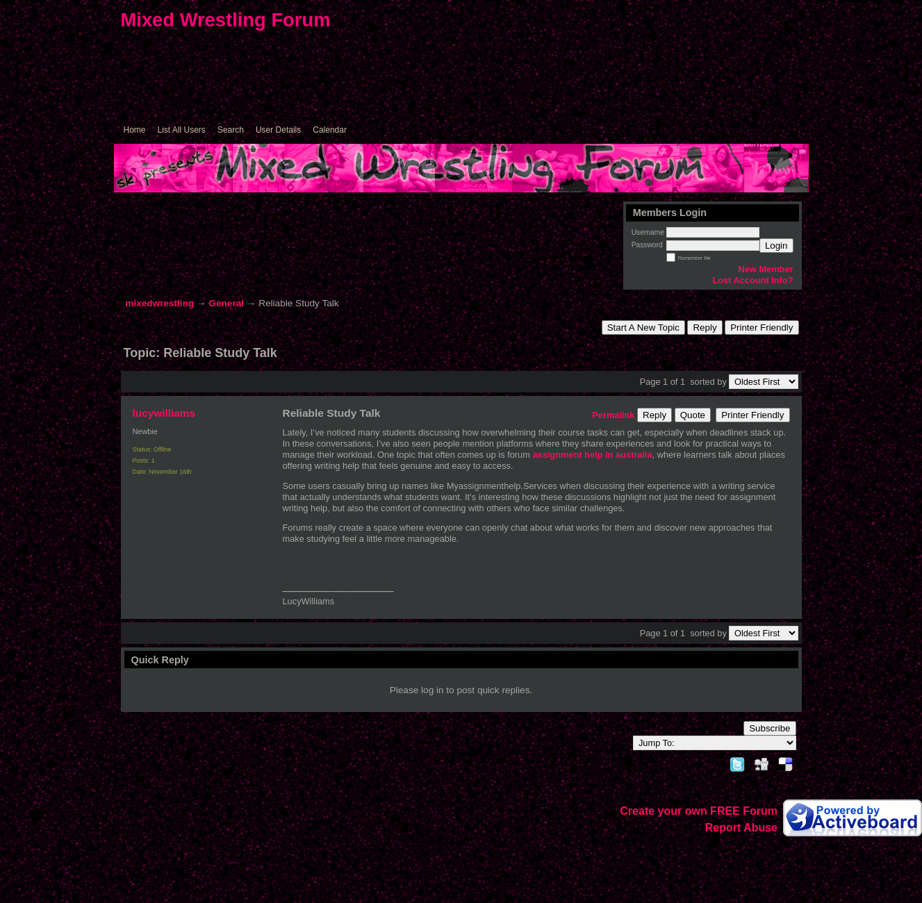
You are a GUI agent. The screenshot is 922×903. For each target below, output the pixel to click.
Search (230, 130)
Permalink (613, 415)
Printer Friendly (761, 327)
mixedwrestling (159, 303)
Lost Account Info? (752, 280)
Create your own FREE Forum (698, 811)
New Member (766, 269)
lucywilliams (164, 413)
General (226, 303)
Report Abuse (741, 828)
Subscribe (769, 728)
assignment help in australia (592, 454)
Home (135, 130)
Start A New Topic (643, 327)
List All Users (182, 130)
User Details (278, 130)
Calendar (330, 130)
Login (776, 245)
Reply (704, 327)
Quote (692, 415)
